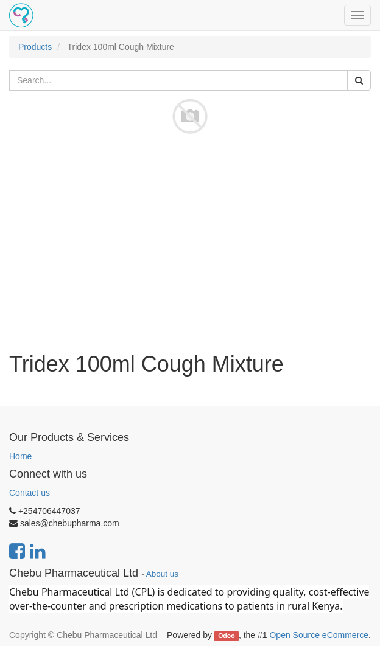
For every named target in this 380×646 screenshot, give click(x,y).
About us (162, 573)
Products (35, 47)
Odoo (226, 635)
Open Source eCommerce (318, 635)
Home (20, 456)
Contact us (29, 493)
